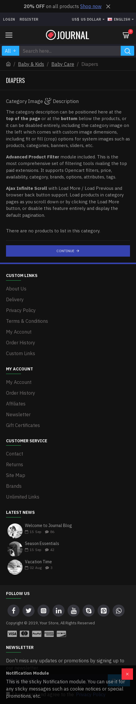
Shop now (90, 6)
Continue (65, 251)
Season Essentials (42, 543)
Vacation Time (38, 562)
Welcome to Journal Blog (48, 525)
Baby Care (62, 64)
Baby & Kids (31, 64)
